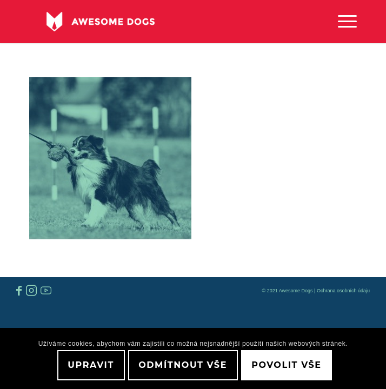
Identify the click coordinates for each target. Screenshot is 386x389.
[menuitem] (342, 21)
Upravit (91, 365)
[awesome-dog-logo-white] (160, 21)
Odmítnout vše (182, 365)
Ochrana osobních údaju (343, 290)
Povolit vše (286, 365)
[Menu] (342, 21)
